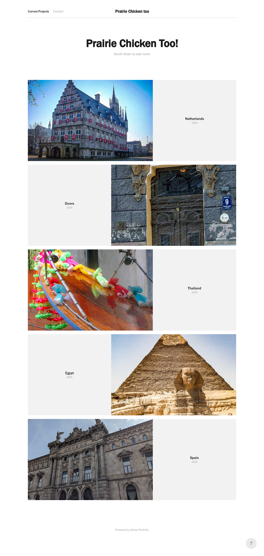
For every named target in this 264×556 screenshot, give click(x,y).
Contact (58, 11)
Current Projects (38, 11)
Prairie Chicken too (132, 11)
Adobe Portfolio (139, 529)
